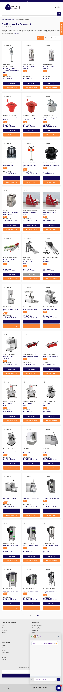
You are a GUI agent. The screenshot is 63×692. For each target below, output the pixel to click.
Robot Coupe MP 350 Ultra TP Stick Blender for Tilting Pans (11, 70)
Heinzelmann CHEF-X (9, 165)
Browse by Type (36, 627)
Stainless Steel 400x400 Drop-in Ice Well (19, 684)
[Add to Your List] (11, 87)
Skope (3, 655)
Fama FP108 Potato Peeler (50, 545)
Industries (35, 630)
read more (16, 33)
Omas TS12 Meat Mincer (50, 309)
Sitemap (4, 632)
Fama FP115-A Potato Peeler (51, 498)
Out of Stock (31, 274)
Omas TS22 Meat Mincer (30, 309)
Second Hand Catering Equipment (41, 635)
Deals (33, 632)
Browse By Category (37, 625)
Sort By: (47, 37)
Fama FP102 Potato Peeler (10, 545)
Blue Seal (4, 645)
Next (39, 615)
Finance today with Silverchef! (32, 1)
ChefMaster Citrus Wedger (51, 165)
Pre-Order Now (51, 511)
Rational (4, 650)
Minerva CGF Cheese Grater (31, 498)
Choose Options (11, 225)
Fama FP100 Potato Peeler (30, 545)
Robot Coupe (5, 652)
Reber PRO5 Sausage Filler (50, 356)
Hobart (3, 648)
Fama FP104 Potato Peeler (30, 591)
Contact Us (4, 630)
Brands (34, 637)
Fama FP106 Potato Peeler (10, 591)
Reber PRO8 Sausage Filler (30, 356)
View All (4, 659)
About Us (4, 627)
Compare (40, 37)
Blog (3, 625)
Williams (4, 657)
